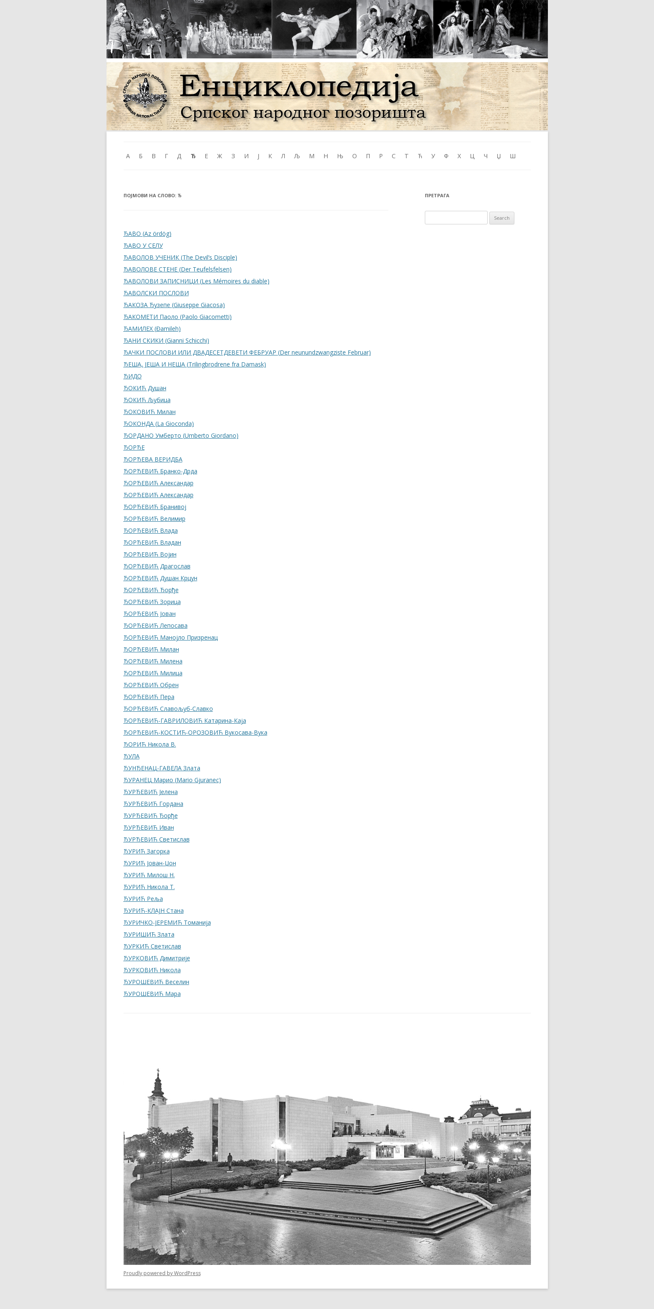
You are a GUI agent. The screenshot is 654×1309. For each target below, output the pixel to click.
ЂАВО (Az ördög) (147, 233)
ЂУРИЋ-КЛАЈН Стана (154, 910)
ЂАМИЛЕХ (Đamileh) (152, 328)
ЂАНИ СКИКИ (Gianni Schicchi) (166, 340)
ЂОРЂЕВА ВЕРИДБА (153, 459)
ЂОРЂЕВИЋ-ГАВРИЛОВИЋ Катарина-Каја (185, 720)
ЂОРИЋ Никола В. (150, 744)
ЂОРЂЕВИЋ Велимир (154, 519)
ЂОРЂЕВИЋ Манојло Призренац (171, 637)
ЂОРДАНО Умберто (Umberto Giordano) (181, 435)
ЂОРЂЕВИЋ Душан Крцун (160, 578)
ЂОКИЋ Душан (145, 388)
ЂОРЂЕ (134, 447)
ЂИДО (133, 376)
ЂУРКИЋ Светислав (152, 946)
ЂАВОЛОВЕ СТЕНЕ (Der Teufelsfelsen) (178, 269)
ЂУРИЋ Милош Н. (149, 875)
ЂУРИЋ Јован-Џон (150, 863)
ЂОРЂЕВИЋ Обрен (151, 685)
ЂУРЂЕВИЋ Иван (149, 827)
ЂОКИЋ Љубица (147, 400)
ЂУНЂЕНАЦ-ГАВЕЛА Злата (162, 768)
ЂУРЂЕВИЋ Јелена (151, 792)
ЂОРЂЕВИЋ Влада (151, 530)
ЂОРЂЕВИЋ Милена (153, 661)
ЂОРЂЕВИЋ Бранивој (155, 507)
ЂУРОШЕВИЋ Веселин (156, 982)
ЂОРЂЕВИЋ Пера (149, 697)
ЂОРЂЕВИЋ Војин (150, 554)
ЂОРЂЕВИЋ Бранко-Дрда (160, 471)
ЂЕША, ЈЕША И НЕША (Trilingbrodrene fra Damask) (195, 364)
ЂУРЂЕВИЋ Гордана (153, 804)
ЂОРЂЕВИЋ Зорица (152, 602)
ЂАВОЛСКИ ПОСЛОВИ (156, 293)
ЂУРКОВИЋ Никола (152, 970)
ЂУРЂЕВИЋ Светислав (157, 839)
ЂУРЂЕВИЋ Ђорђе (151, 815)
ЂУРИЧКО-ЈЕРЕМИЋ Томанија (167, 922)
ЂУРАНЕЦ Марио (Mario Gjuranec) (172, 780)
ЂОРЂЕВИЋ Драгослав (157, 566)
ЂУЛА (132, 756)
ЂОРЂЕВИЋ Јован (150, 614)
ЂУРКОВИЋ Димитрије (157, 958)
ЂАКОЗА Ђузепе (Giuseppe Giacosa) (174, 305)
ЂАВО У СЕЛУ (143, 245)
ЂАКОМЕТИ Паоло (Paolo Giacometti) (178, 317)
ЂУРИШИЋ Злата (149, 934)
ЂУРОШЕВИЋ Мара (152, 994)
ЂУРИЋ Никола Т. (149, 887)
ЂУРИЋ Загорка (147, 851)
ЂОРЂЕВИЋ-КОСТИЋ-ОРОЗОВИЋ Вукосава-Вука (195, 732)
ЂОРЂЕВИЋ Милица (153, 673)
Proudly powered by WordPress (162, 1273)
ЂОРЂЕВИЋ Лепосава (156, 625)
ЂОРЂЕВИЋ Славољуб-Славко (168, 709)
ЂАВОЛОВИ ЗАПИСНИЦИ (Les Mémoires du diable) (196, 281)
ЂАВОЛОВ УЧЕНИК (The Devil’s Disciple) (180, 257)
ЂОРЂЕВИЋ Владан (152, 542)
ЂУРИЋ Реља (143, 899)
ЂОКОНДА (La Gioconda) (159, 424)
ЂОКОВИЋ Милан (150, 412)
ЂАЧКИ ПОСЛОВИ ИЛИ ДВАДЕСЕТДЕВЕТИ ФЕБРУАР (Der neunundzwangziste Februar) (247, 352)
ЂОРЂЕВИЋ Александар (159, 483)
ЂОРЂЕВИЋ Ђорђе (151, 590)
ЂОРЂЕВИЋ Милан (151, 649)
